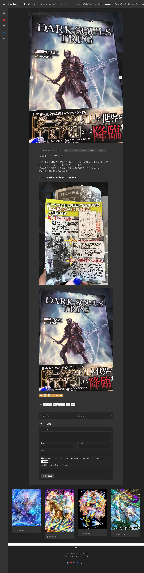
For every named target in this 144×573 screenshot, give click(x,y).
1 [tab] (75, 144)
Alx (87, 556)
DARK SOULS (48, 404)
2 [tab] (76, 144)
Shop (138, 4)
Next (120, 77)
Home (74, 4)
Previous (31, 77)
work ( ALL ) (102, 150)
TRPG (68, 404)
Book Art (68, 150)
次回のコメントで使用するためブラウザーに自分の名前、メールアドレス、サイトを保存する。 (73, 458)
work (73, 404)
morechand (58, 150)
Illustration (103, 4)
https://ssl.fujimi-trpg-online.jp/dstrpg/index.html (59, 177)
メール (80, 443)
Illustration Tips (129, 4)
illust (55, 404)
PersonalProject (116, 4)
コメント (44, 429)
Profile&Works (83, 4)
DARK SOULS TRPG (79, 150)
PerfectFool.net (23, 4)
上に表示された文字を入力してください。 (54, 465)
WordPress (75, 556)
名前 (43, 443)
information (94, 4)
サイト (43, 450)
